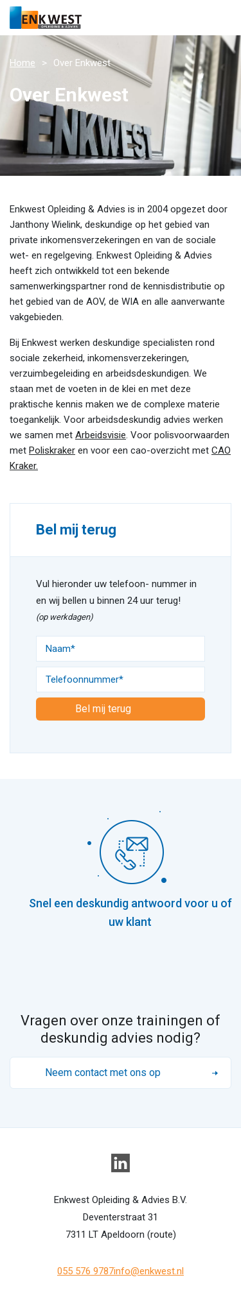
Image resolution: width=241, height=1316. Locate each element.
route (161, 1234)
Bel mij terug (103, 709)
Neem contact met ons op (103, 1072)
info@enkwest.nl (149, 1271)
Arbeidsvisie (100, 435)
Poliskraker (52, 450)
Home (22, 63)
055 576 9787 (85, 1271)
